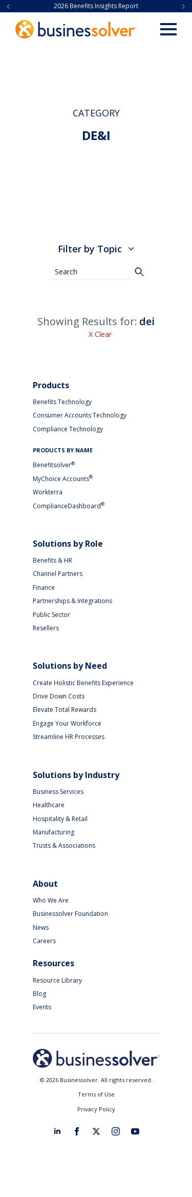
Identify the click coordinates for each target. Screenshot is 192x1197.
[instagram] (115, 1131)
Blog (39, 993)
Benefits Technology (62, 401)
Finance (44, 587)
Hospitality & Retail (60, 818)
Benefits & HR (52, 560)
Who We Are (51, 900)
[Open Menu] (168, 29)
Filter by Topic (96, 249)
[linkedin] (57, 1131)
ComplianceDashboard (68, 506)
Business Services (58, 791)
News (41, 927)
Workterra (47, 492)
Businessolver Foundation (70, 913)
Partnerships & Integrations (72, 600)
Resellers (46, 628)
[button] (8, 6)
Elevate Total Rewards (64, 709)
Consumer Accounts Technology (79, 415)
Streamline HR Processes (68, 736)
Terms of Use (96, 1094)
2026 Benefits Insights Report (96, 6)
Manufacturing (53, 832)
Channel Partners (57, 573)
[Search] (139, 272)
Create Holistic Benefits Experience (83, 683)
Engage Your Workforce (67, 723)
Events (42, 1007)
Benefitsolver (54, 465)
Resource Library (57, 980)
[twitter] (96, 1131)
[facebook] (76, 1131)
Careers (44, 940)
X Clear (100, 334)
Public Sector (51, 614)
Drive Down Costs (58, 696)
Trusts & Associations (64, 845)
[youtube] (135, 1131)
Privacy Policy (96, 1109)
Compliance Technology (68, 429)
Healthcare (49, 805)
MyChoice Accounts (63, 478)
